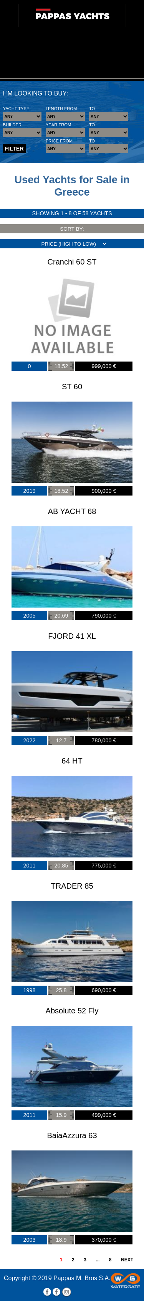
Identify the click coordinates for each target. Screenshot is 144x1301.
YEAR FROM (58, 124)
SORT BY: (72, 229)
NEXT (127, 1259)
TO (92, 108)
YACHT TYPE (16, 108)
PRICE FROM (59, 141)
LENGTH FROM (61, 108)
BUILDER (12, 124)
